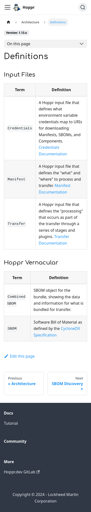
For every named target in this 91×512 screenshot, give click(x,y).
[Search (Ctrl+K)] (82, 7)
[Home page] (8, 22)
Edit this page (19, 356)
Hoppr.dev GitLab (22, 472)
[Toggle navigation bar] (7, 7)
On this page (18, 43)
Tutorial (11, 423)
